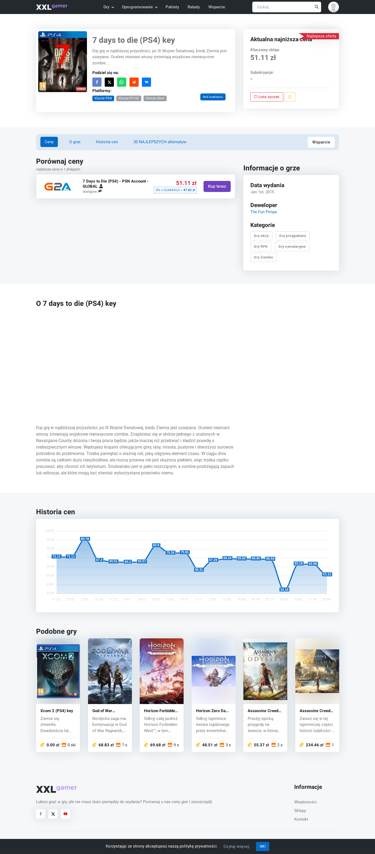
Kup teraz (217, 186)
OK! (263, 846)
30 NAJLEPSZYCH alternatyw (160, 141)
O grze (74, 141)
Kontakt (301, 819)
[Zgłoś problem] (289, 97)
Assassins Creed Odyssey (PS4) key (265, 710)
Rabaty (194, 7)
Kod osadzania (213, 96)
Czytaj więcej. (236, 846)
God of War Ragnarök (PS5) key (106, 710)
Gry (108, 7)
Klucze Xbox (155, 98)
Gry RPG (261, 246)
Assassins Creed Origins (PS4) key (316, 710)
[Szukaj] (286, 7)
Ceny (49, 141)
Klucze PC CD (128, 98)
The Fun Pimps (263, 211)
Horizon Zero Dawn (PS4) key (213, 710)
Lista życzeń (266, 97)
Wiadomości (305, 802)
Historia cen (107, 141)
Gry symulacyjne (292, 246)
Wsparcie (216, 7)
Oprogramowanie (139, 7)
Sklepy (300, 810)
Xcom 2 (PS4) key (56, 710)
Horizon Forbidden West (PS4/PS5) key (160, 710)
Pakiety (172, 7)
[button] (333, 7)
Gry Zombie (263, 258)
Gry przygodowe (292, 236)
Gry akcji (261, 236)
